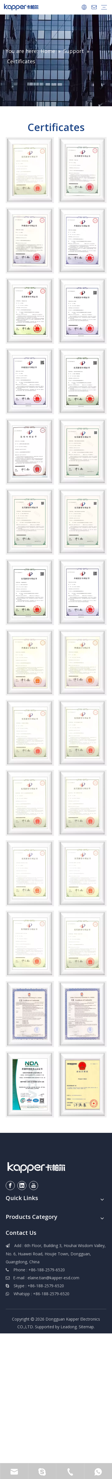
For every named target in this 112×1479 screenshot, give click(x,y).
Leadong (69, 1326)
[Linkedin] (21, 1185)
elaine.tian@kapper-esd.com (53, 1277)
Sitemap (86, 1326)
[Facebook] (10, 1185)
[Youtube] (33, 1185)
